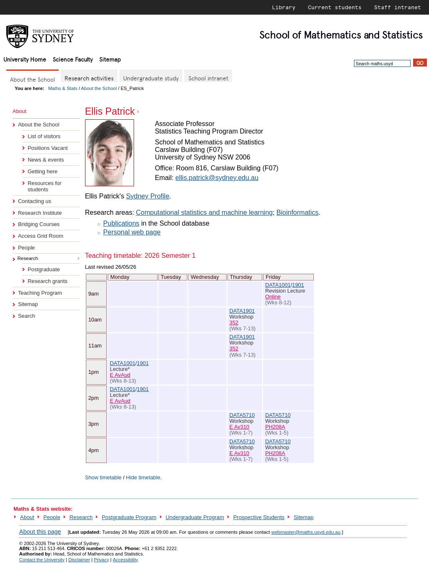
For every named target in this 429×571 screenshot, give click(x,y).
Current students (335, 7)
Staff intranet (397, 7)
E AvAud (120, 375)
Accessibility (125, 559)
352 (234, 322)
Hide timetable (143, 477)
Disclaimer (79, 559)
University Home (24, 59)
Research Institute (40, 213)
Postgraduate (44, 269)
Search (26, 316)
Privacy (101, 559)
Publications (121, 223)
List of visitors (44, 136)
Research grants (47, 281)
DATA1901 (242, 311)
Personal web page (131, 232)
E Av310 (239, 427)
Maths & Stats (63, 88)
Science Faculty (73, 59)
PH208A (275, 427)
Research (81, 517)
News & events (46, 160)
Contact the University (42, 559)
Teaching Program (40, 293)
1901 (298, 285)
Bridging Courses (38, 224)
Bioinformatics (297, 212)
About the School (98, 88)
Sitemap (110, 59)
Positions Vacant (48, 148)
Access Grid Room (40, 236)
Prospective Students (258, 517)
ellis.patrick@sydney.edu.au (217, 177)
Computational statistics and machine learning (204, 212)
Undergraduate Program (194, 517)
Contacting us (34, 201)
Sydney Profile (147, 196)
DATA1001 (278, 285)
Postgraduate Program (129, 517)
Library (283, 7)
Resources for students (45, 186)
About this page (40, 531)
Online (273, 296)
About (27, 517)
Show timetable (103, 477)
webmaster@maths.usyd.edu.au (306, 532)
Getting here (42, 171)
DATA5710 (242, 415)
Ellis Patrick (110, 111)
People (26, 247)
